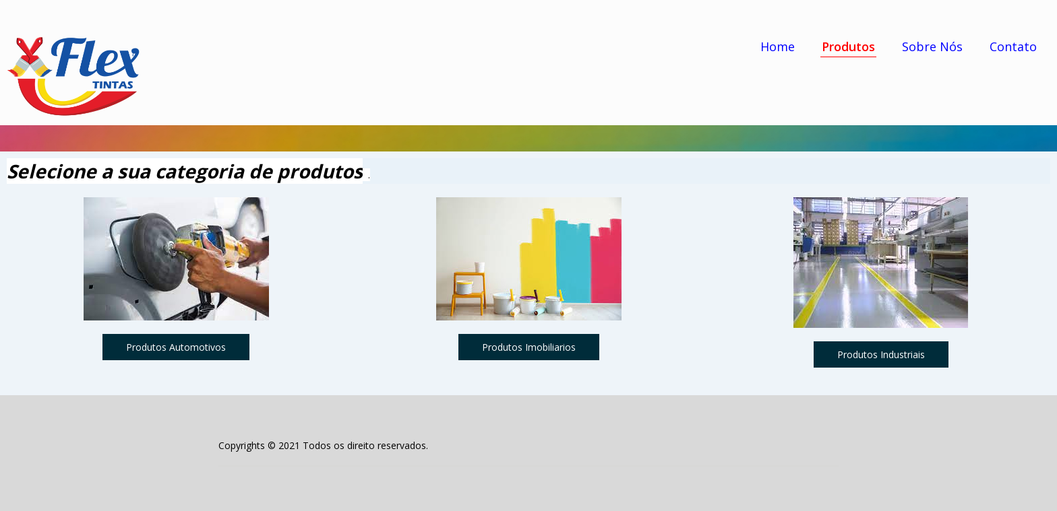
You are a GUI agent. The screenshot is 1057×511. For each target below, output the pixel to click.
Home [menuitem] (777, 46)
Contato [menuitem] (1013, 46)
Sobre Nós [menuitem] (932, 46)
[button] (175, 347)
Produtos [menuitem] (848, 46)
